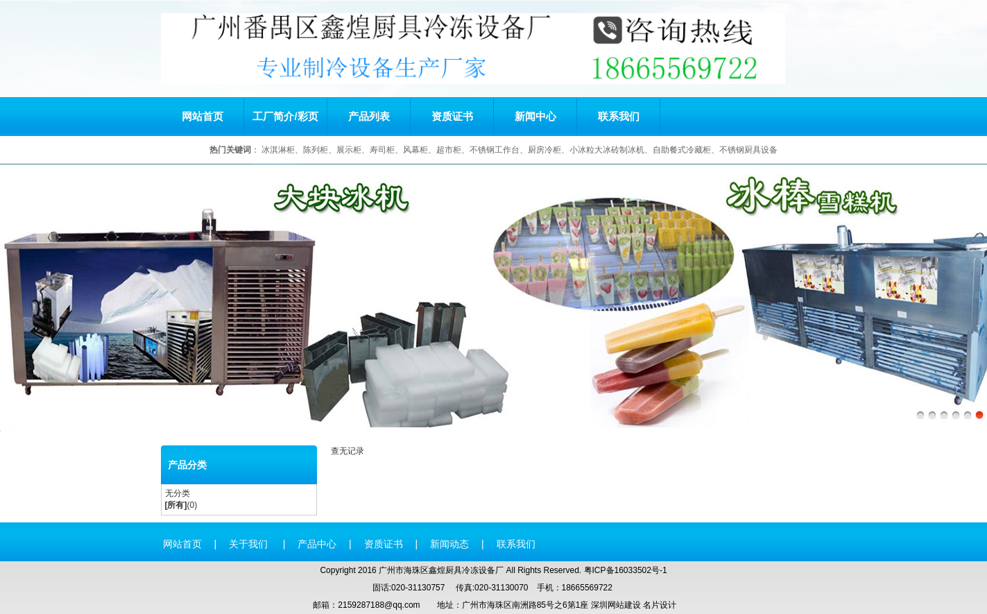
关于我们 (250, 543)
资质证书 (452, 116)
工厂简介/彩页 (285, 116)
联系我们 (619, 116)
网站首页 (202, 116)
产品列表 (369, 116)
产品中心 (317, 543)
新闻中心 (535, 116)
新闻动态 (449, 543)
